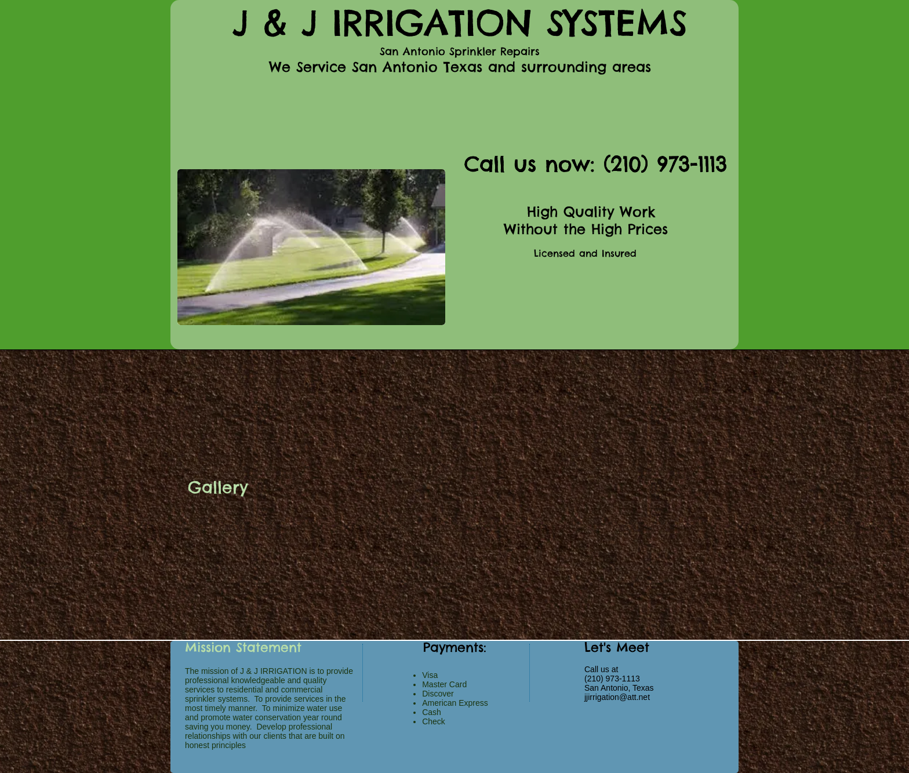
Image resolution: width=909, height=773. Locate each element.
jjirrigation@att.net (617, 697)
